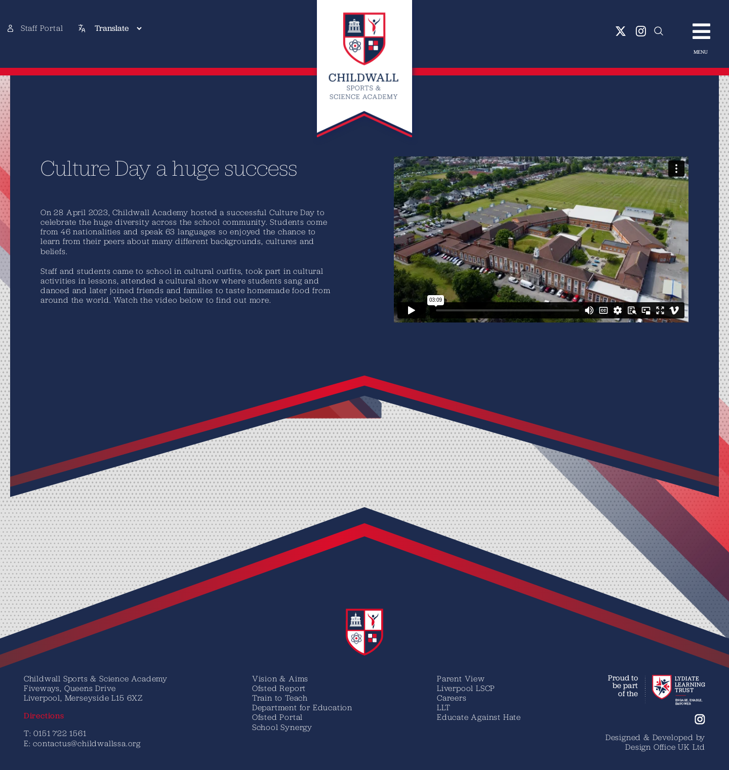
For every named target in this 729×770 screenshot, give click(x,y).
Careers (452, 697)
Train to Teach (280, 697)
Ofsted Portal (277, 716)
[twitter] (621, 31)
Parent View (461, 678)
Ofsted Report (279, 688)
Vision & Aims (280, 678)
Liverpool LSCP (466, 688)
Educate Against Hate (479, 716)
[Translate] (118, 28)
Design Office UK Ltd (665, 746)
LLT (443, 707)
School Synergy (282, 727)
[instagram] (641, 31)
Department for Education (302, 707)
